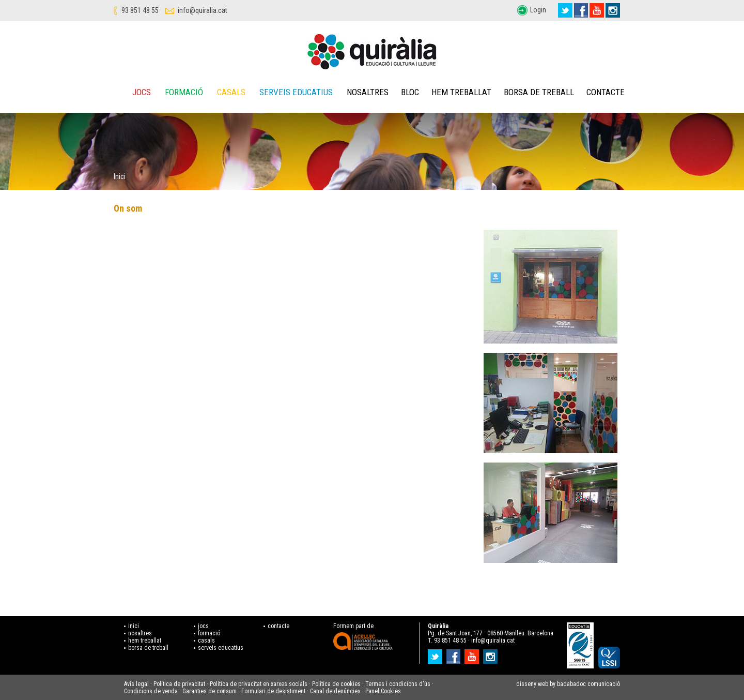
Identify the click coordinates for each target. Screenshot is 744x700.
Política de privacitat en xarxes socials (258, 684)
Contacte (605, 92)
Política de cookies (336, 684)
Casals (231, 92)
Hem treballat (461, 92)
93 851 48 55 (140, 10)
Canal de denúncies (335, 691)
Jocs (141, 92)
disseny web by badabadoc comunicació (568, 684)
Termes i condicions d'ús (397, 684)
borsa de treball (148, 647)
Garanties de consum (209, 691)
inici (133, 626)
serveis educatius (220, 647)
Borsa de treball (539, 92)
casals (206, 640)
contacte (278, 626)
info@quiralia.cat (202, 10)
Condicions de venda (151, 691)
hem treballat (144, 640)
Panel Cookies (383, 691)
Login (538, 10)
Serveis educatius (296, 92)
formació (209, 633)
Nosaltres (368, 92)
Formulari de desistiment (273, 691)
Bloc (410, 92)
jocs (203, 626)
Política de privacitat (179, 684)
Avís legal (136, 684)
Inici (120, 176)
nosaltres (140, 633)
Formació (184, 92)
